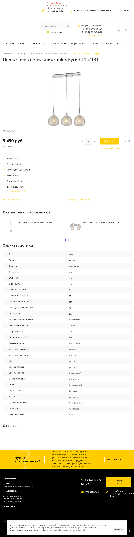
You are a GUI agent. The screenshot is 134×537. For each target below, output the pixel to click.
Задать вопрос (114, 459)
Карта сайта (9, 506)
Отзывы (6, 483)
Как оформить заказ (12, 499)
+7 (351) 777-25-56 (91, 29)
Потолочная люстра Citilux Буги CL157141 (101, 222)
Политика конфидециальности (18, 486)
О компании (9, 478)
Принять (118, 529)
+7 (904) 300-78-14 (91, 32)
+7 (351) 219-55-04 (91, 25)
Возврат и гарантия (79, 199)
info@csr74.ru (56, 32)
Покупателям (10, 491)
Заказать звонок (94, 35)
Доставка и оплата (12, 199)
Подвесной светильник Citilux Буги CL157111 (38, 222)
